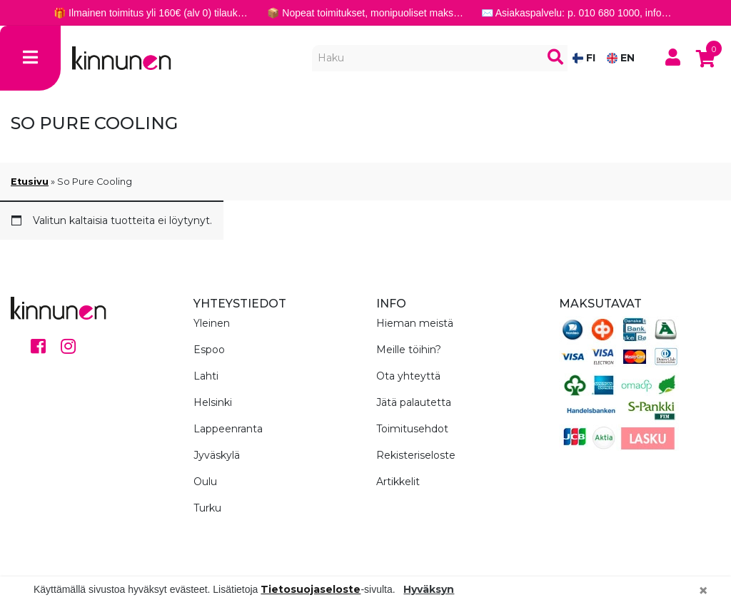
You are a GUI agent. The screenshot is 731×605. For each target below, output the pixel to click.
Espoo (209, 349)
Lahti (205, 376)
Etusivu (30, 181)
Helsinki (212, 402)
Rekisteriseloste (415, 455)
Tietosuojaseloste (311, 589)
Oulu (205, 481)
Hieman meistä (414, 323)
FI (584, 57)
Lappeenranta (228, 428)
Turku (207, 508)
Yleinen (211, 323)
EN (621, 57)
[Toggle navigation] (30, 58)
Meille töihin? (408, 349)
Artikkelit (398, 481)
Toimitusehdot (412, 428)
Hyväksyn (428, 589)
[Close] (703, 590)
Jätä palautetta (413, 402)
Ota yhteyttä (408, 376)
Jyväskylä (216, 455)
